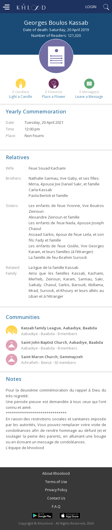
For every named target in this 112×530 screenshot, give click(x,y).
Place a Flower (53, 96)
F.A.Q (56, 506)
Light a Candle (20, 96)
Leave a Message (89, 96)
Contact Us (56, 498)
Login (90, 6)
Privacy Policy (56, 489)
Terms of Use (56, 481)
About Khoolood (56, 473)
